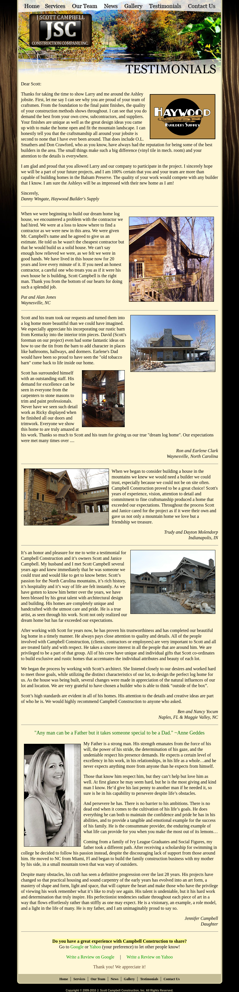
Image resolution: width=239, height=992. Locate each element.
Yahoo (95, 946)
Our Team (98, 979)
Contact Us (172, 979)
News (114, 979)
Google (77, 946)
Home (63, 979)
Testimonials (149, 979)
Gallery (129, 979)
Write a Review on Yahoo (149, 957)
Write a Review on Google (90, 957)
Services (79, 979)
